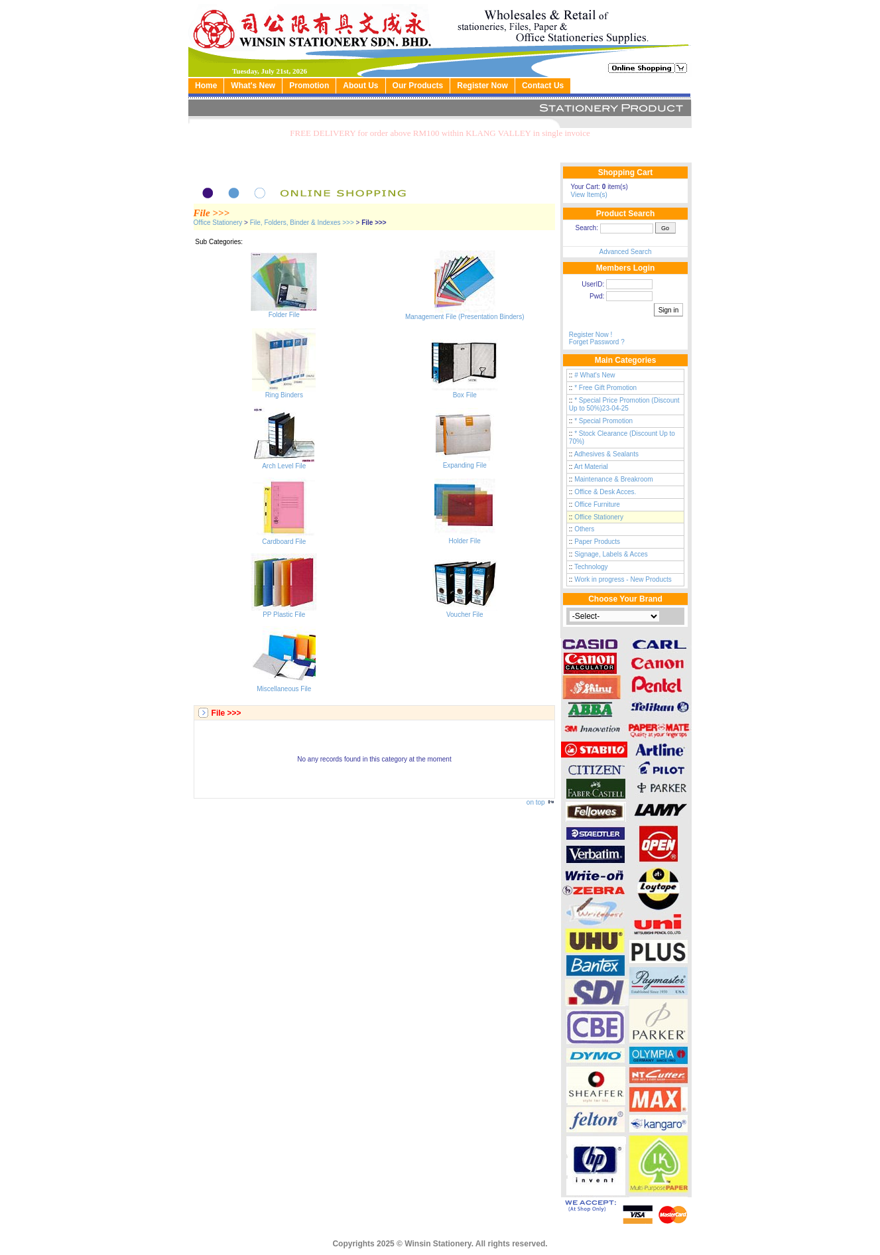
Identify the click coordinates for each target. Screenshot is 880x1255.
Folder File (284, 311)
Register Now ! (591, 334)
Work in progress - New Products (623, 579)
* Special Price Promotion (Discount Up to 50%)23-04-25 (624, 404)
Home (206, 85)
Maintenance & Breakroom (613, 479)
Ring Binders (284, 392)
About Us (360, 85)
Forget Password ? (597, 342)
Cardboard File (284, 538)
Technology (591, 566)
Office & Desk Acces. (605, 491)
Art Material (591, 466)
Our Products (418, 85)
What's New (253, 85)
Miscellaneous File (284, 686)
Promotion (309, 85)
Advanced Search (625, 251)
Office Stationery (218, 222)
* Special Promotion (603, 421)
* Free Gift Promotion (605, 387)
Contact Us (543, 85)
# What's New (594, 375)
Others (584, 529)
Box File (465, 392)
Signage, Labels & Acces (611, 554)
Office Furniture (597, 504)
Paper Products (597, 541)
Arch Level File (284, 463)
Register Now (482, 85)
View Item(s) (589, 194)
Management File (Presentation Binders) (465, 313)
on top (541, 802)
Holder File (464, 538)
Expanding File (465, 462)
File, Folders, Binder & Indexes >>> (302, 222)
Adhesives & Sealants (606, 454)
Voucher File (464, 611)
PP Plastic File (284, 611)
